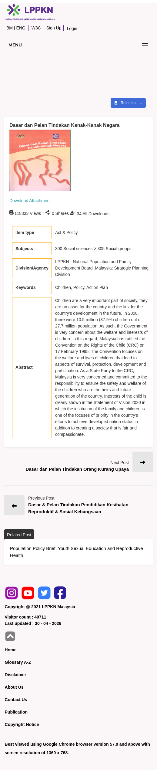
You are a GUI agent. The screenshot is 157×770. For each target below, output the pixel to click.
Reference (127, 103)
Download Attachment (30, 200)
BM (9, 27)
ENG (20, 27)
